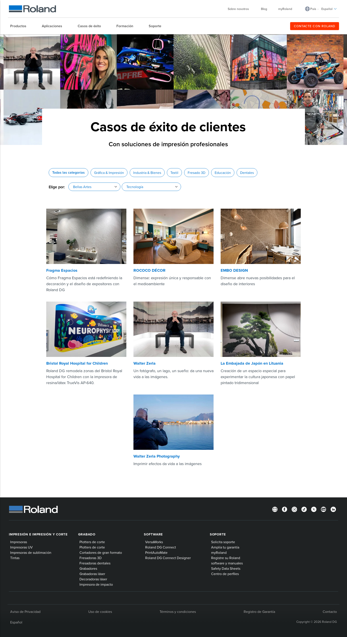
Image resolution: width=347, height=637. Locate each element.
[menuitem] (20, 26)
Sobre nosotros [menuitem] (240, 9)
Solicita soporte (223, 541)
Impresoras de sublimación (30, 552)
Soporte (218, 534)
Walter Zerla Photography (156, 456)
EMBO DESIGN (234, 270)
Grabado (86, 534)
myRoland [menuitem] (285, 9)
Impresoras (18, 541)
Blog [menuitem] (264, 9)
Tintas (14, 557)
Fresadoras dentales (94, 563)
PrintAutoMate (156, 552)
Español (16, 622)
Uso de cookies (100, 611)
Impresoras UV (21, 547)
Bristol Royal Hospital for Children (77, 363)
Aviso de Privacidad (25, 611)
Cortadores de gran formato (100, 552)
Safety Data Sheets (225, 568)
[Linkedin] (333, 509)
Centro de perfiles (225, 573)
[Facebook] (284, 509)
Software (153, 534)
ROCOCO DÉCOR (149, 270)
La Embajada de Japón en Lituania (252, 363)
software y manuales (227, 563)
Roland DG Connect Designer (168, 557)
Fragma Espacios (61, 270)
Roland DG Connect (160, 547)
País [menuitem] (313, 9)
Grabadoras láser (92, 573)
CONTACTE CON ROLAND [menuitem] (314, 26)
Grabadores (88, 568)
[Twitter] (313, 509)
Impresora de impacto (96, 584)
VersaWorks (154, 541)
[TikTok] (304, 509)
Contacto (330, 611)
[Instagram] (294, 509)
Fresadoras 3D (90, 557)
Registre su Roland (225, 557)
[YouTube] (323, 509)
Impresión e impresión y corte (38, 534)
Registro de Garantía (259, 611)
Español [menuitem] (329, 9)
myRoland (219, 552)
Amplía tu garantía (225, 547)
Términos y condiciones (178, 611)
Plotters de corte (92, 541)
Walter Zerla (144, 363)
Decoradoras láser (93, 579)
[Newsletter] (275, 509)
